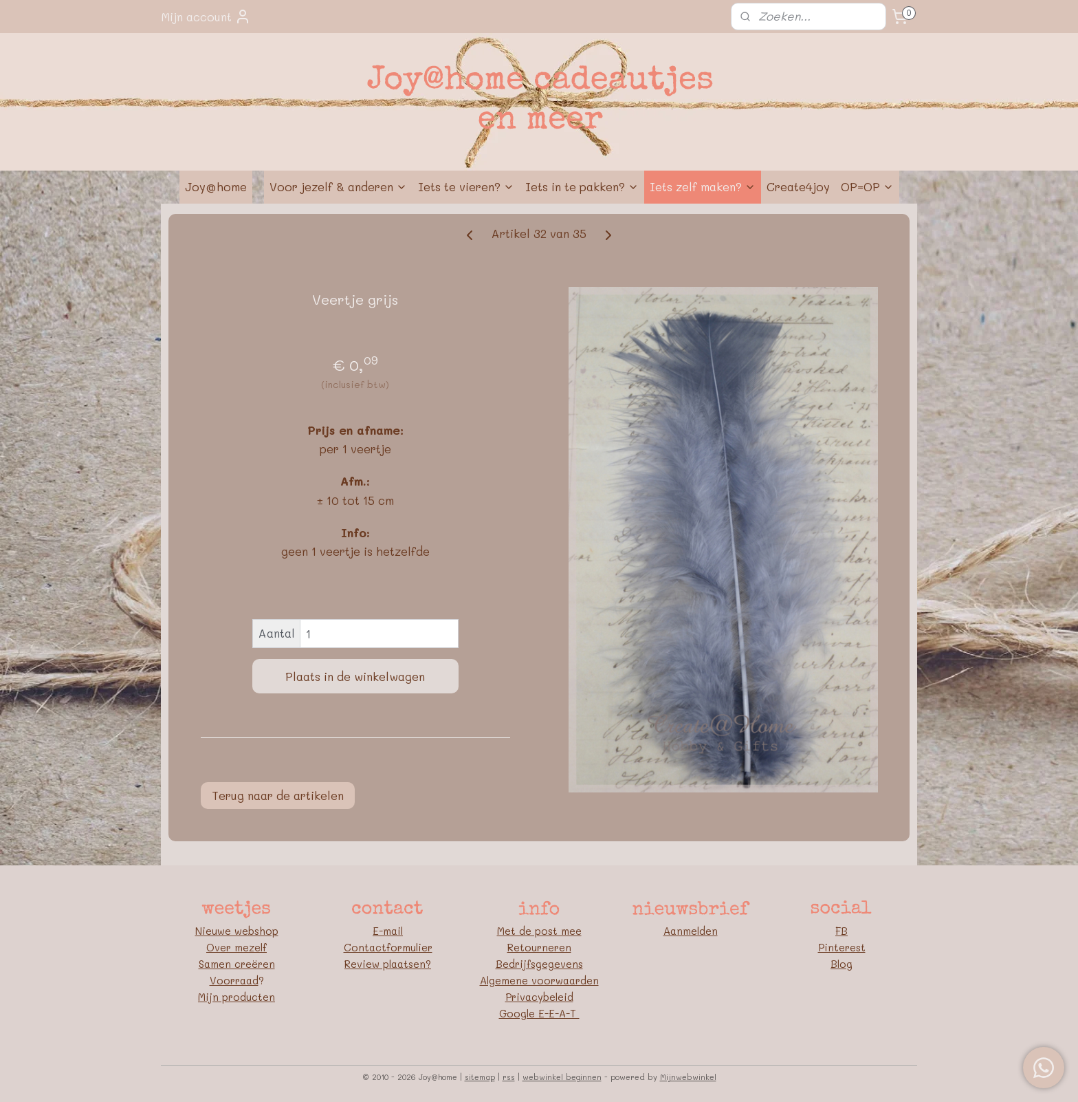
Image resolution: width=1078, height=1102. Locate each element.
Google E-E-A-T (539, 1013)
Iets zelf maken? (703, 186)
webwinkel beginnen (562, 1077)
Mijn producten (236, 997)
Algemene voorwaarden (539, 980)
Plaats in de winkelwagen (355, 676)
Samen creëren (237, 964)
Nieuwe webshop (236, 931)
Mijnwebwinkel (688, 1077)
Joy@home (216, 186)
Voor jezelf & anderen (338, 186)
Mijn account (206, 16)
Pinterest (842, 947)
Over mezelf (236, 947)
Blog (841, 964)
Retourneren (539, 947)
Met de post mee (539, 931)
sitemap (480, 1077)
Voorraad (234, 980)
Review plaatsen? (387, 964)
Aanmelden (690, 931)
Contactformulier (388, 947)
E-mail (388, 931)
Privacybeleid (539, 997)
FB (841, 931)
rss (509, 1077)
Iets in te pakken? (582, 186)
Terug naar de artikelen (278, 795)
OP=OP (867, 186)
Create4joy (798, 186)
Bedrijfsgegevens (539, 964)
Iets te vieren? (466, 186)
